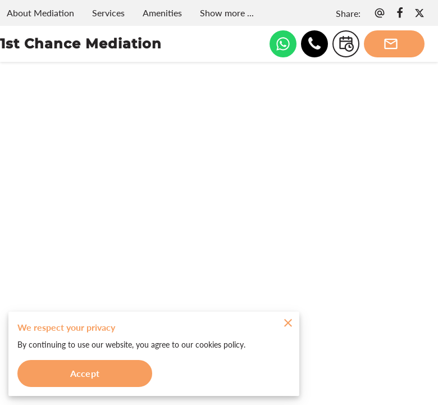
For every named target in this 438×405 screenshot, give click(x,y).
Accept (84, 373)
